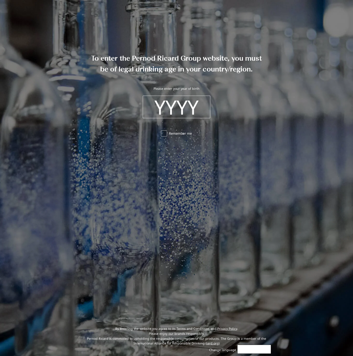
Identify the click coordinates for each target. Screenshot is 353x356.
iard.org (212, 343)
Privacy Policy (227, 328)
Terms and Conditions (193, 328)
